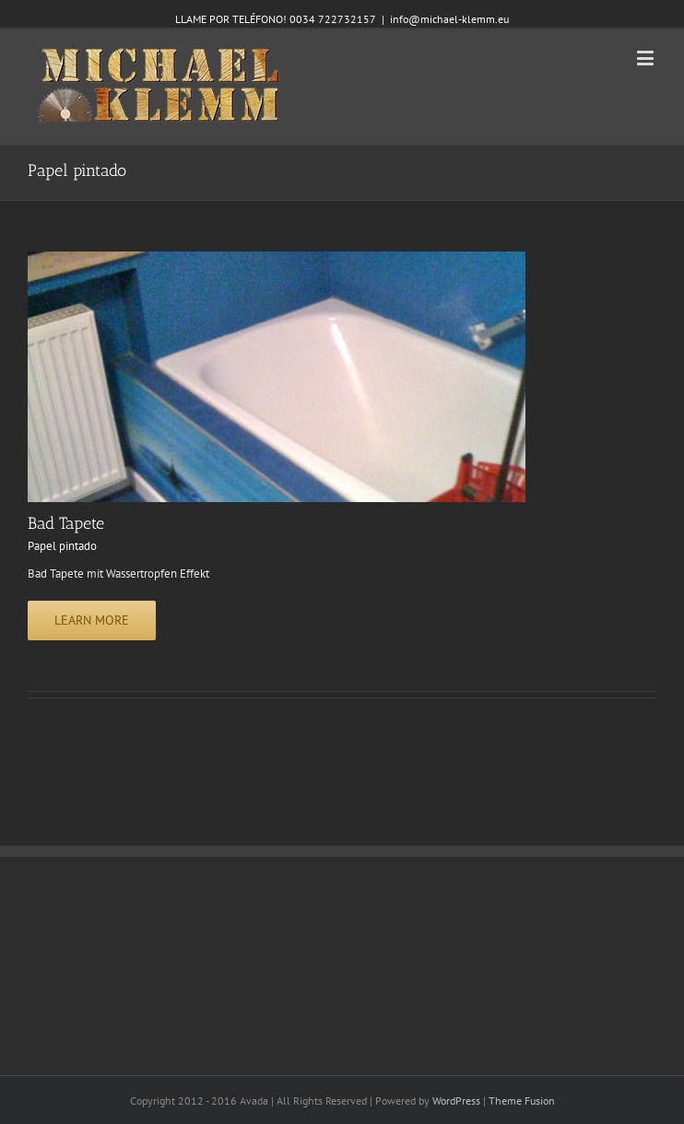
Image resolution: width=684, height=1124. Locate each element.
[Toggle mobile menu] (646, 57)
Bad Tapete (66, 523)
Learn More (91, 620)
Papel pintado (62, 546)
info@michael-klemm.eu (449, 19)
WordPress (456, 1100)
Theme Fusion (522, 1100)
